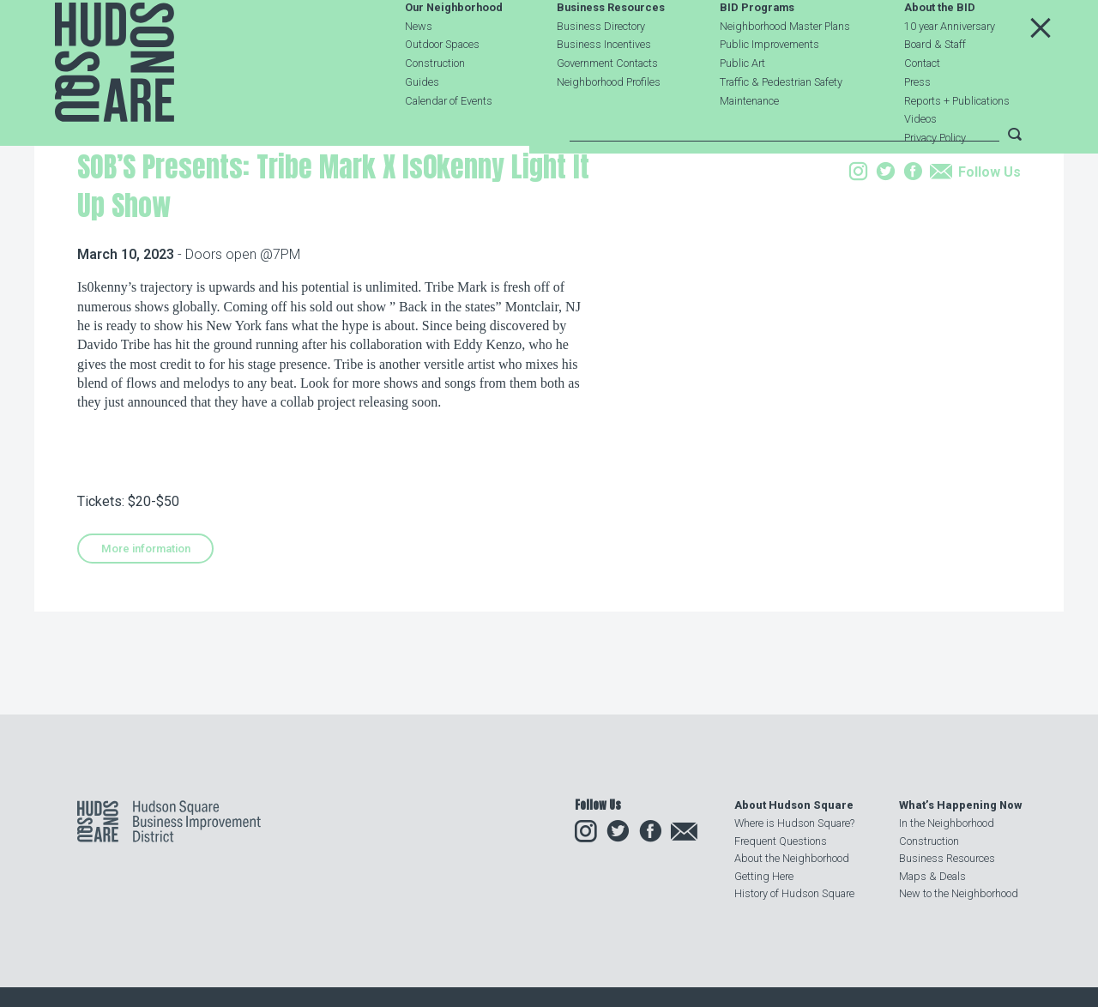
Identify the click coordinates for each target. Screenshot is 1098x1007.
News (418, 66)
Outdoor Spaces (442, 85)
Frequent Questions (780, 841)
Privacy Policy (935, 178)
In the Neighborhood (946, 823)
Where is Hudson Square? (794, 823)
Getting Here (763, 876)
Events (190, 243)
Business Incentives (604, 85)
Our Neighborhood (454, 48)
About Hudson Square (794, 805)
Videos (920, 160)
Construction (435, 104)
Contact (922, 104)
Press (917, 122)
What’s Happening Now (960, 805)
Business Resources (611, 48)
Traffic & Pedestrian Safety (781, 122)
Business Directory (601, 66)
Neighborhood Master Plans (785, 66)
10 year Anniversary (949, 66)
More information (145, 656)
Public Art (742, 104)
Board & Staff (935, 85)
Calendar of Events (448, 141)
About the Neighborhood (791, 859)
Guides (422, 122)
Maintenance (749, 141)
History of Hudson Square (794, 893)
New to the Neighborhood (958, 893)
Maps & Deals (932, 876)
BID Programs (757, 48)
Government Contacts (607, 104)
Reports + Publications (957, 141)
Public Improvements (769, 85)
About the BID (939, 48)
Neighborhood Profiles (609, 122)
